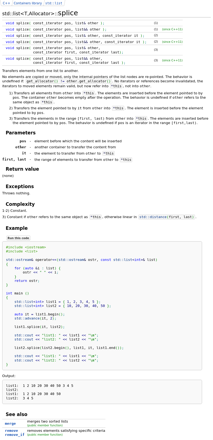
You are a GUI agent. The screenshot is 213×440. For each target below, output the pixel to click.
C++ (6, 3)
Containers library (28, 3)
